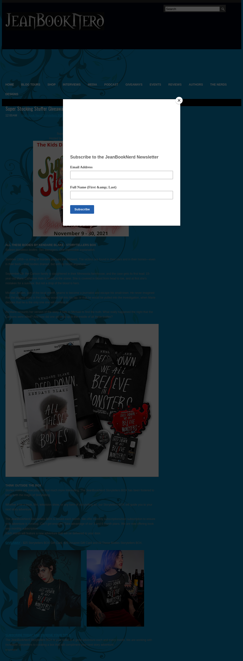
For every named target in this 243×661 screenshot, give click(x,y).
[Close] (179, 100)
